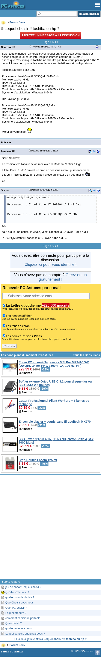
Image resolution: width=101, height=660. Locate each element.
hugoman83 (8, 151)
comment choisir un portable (22, 618)
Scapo (5, 190)
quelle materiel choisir (18, 628)
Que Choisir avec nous (19, 602)
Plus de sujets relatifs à (50, 639)
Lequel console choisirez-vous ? (25, 633)
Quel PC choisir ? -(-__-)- (20, 607)
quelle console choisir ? (19, 597)
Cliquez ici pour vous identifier (49, 264)
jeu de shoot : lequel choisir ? (23, 587)
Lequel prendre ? (15, 612)
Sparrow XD (8, 47)
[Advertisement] (50, 528)
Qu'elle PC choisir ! (17, 592)
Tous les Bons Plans (86, 355)
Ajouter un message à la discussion (50, 35)
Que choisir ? (13, 623)
